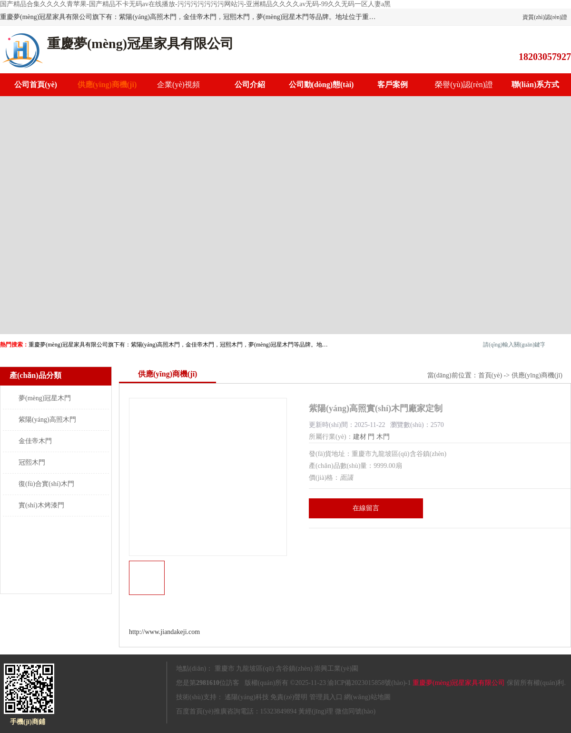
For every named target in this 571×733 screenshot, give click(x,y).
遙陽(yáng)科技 (247, 697)
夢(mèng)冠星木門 (45, 398)
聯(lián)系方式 (535, 84)
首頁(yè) (490, 375)
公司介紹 (250, 84)
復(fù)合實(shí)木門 (46, 483)
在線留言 (366, 508)
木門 (383, 436)
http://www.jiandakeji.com (164, 631)
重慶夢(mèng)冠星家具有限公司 (459, 682)
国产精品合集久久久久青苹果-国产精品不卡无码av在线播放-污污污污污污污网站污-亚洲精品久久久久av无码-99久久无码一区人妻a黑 (195, 4)
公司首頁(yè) (35, 84)
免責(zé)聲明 (288, 697)
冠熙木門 (32, 462)
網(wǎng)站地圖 (367, 697)
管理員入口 (326, 697)
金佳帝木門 (35, 441)
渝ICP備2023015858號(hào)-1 (369, 682)
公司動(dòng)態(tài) (321, 84)
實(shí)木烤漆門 (41, 505)
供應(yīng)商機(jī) (107, 84)
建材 (359, 436)
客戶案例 (392, 84)
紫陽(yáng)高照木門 (47, 419)
